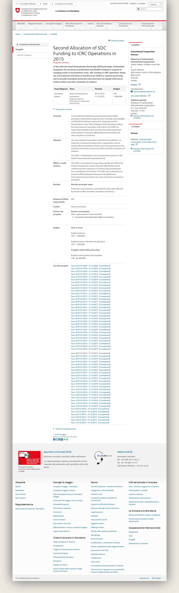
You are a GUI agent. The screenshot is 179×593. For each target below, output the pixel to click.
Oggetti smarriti (97, 524)
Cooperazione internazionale (151, 26)
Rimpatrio (57, 561)
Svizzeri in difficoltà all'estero (103, 504)
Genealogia (95, 535)
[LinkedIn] (59, 439)
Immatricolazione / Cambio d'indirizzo (106, 487)
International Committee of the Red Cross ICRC (144, 142)
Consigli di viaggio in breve (64, 490)
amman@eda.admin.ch (144, 91)
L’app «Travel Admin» (61, 531)
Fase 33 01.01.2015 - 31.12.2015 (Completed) (90, 344)
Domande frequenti (61, 504)
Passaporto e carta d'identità (102, 490)
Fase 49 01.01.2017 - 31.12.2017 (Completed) (90, 305)
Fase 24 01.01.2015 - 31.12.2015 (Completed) (90, 370)
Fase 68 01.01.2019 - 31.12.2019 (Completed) (90, 285)
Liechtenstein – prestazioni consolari (105, 543)
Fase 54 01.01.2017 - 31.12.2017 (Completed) (90, 291)
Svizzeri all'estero (60, 565)
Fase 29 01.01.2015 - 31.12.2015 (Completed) (90, 356)
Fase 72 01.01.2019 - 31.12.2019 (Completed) (90, 274)
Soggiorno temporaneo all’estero (66, 550)
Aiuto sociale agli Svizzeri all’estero (105, 508)
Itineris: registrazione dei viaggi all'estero (107, 547)
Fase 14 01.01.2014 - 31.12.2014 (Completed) (90, 395)
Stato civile (95, 562)
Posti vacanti (20, 498)
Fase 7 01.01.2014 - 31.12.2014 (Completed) (90, 412)
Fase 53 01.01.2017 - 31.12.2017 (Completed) (90, 294)
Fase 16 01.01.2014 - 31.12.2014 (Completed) (90, 389)
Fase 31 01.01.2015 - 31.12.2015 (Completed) (90, 349)
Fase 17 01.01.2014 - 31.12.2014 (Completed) (90, 387)
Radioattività (58, 516)
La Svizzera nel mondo (64, 4)
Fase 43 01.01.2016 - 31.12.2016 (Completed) (90, 316)
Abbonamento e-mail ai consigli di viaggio (70, 527)
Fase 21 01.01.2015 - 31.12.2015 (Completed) (90, 378)
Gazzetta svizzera (98, 554)
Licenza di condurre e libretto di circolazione (104, 499)
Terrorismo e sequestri (62, 508)
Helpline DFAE (124, 452)
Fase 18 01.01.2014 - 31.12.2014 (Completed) (90, 384)
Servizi (90, 26)
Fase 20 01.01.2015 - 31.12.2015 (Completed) (90, 381)
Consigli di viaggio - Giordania (65, 487)
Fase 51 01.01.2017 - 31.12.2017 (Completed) (90, 299)
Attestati (94, 516)
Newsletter (19, 490)
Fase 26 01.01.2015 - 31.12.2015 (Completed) (90, 364)
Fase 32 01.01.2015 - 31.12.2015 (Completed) (90, 346)
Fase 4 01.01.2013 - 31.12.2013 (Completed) (90, 414)
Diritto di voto (96, 494)
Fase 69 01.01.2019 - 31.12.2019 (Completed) (90, 282)
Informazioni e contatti (138, 490)
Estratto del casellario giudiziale (104, 531)
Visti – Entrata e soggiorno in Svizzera (144, 487)
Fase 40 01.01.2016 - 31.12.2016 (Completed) (90, 324)
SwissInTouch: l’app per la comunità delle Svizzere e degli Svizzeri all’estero (107, 571)
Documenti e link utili (62, 524)
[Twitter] (57, 439)
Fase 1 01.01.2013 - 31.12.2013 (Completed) (90, 423)
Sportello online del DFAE (57, 452)
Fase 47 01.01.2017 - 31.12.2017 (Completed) (90, 310)
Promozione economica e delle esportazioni (141, 520)
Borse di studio (97, 539)
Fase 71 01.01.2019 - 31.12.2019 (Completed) (90, 277)
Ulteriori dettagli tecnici (65, 429)
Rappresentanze (35, 26)
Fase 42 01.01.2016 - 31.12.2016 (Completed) (90, 319)
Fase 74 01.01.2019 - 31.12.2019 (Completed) (90, 269)
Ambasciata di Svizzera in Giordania (29, 509)
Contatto (134, 45)
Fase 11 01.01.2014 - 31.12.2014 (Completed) (90, 403)
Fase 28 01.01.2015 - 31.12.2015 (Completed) (90, 359)
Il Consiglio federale (28, 4)
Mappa (135, 84)
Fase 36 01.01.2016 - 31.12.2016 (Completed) (90, 335)
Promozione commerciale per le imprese (107, 566)
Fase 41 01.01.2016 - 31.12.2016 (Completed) (90, 321)
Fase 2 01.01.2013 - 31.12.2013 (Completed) (90, 420)
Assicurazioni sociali (99, 520)
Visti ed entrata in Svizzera (106, 26)
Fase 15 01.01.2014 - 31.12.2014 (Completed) (90, 392)
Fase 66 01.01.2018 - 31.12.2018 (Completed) (90, 288)
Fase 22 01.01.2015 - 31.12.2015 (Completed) (90, 375)
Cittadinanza (96, 558)
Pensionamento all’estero (63, 557)
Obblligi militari (97, 527)
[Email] (67, 439)
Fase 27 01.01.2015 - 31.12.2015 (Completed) (90, 362)
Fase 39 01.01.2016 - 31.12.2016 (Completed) (90, 327)
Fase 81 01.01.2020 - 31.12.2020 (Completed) (90, 266)
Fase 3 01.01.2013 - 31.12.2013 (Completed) (90, 417)
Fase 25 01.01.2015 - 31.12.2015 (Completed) (90, 367)
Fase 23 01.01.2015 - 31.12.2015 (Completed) (90, 373)
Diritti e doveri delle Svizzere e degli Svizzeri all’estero (67, 570)
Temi (131, 536)
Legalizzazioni (97, 512)
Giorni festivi (20, 494)
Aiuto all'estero (59, 520)
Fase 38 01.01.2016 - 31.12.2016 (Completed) (90, 330)
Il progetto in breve (63, 109)
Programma (133, 532)
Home (17, 34)
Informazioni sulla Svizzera (140, 498)
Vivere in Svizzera (136, 494)
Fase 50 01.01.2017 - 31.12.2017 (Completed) (90, 302)
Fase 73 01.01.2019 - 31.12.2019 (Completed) (90, 271)
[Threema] (62, 439)
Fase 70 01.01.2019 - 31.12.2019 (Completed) (90, 280)
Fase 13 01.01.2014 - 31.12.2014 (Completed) (90, 398)
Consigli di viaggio (54, 26)
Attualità (21, 26)
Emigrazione (58, 546)
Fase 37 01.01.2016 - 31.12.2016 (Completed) (90, 332)
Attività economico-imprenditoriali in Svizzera (144, 503)
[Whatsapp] (64, 439)
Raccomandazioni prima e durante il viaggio (67, 495)
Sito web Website (140, 96)
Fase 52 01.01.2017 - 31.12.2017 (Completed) (90, 296)
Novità (18, 487)
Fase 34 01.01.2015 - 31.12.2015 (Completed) (90, 341)
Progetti (132, 540)
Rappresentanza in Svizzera (64, 542)
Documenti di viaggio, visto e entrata (68, 501)
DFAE (45, 4)
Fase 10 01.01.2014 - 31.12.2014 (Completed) (90, 406)
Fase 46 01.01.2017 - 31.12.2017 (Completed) (90, 313)
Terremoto (57, 512)
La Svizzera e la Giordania (129, 26)
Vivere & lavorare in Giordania (75, 26)
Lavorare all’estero (60, 553)
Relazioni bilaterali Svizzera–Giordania (144, 515)
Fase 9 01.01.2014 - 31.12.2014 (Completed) (90, 409)
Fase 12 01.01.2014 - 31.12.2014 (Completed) (90, 400)
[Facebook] (54, 439)
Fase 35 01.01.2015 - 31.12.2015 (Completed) (90, 338)
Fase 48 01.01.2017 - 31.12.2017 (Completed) (90, 307)
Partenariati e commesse (138, 544)
